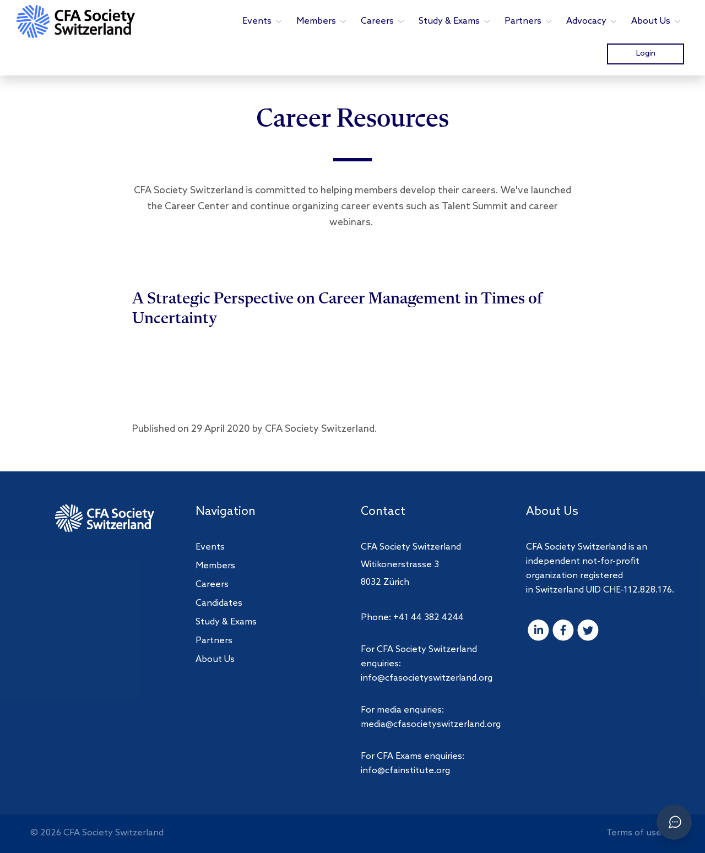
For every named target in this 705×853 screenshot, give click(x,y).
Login (645, 53)
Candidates (219, 603)
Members (322, 21)
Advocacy (592, 21)
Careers (383, 21)
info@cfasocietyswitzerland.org (426, 678)
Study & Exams (455, 21)
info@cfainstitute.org (405, 770)
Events (262, 21)
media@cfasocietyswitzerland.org (431, 724)
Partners (529, 21)
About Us (656, 21)
